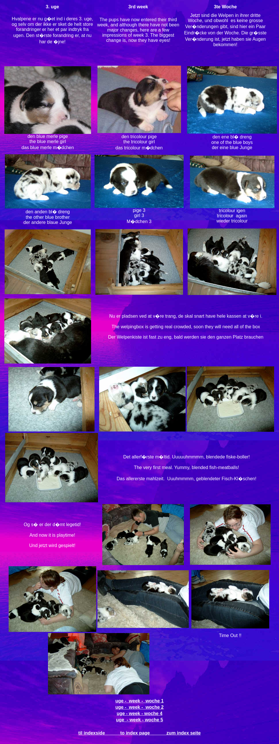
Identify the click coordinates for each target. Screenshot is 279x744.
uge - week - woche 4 (139, 713)
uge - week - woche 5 (139, 719)
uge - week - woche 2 (139, 707)
